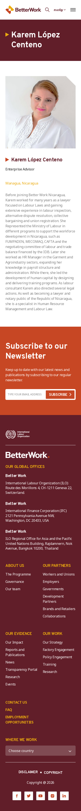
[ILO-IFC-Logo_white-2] (17, 434)
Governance (14, 581)
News (9, 662)
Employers (51, 581)
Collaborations (54, 616)
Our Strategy (53, 642)
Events (10, 684)
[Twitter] (28, 796)
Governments (53, 589)
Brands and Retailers (59, 608)
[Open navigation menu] (73, 9)
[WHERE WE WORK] (40, 751)
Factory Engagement (58, 649)
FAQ (8, 709)
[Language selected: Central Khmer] (60, 9)
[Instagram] (52, 796)
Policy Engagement (58, 657)
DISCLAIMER (28, 772)
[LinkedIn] (64, 796)
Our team (12, 589)
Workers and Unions (59, 574)
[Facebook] (17, 796)
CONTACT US (16, 702)
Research (12, 676)
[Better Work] (27, 455)
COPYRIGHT (53, 773)
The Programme (18, 574)
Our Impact (14, 642)
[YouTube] (40, 796)
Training (49, 664)
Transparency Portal (21, 669)
